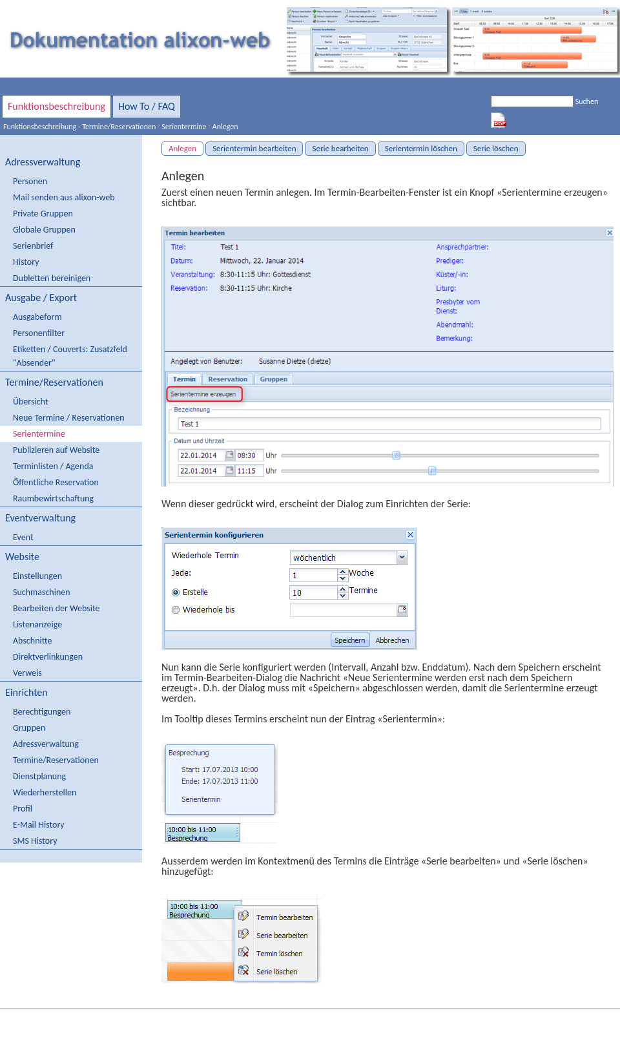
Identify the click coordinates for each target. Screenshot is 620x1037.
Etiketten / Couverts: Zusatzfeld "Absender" (70, 356)
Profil (22, 808)
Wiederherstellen (44, 792)
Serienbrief (33, 245)
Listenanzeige (37, 624)
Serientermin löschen (421, 148)
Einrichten (26, 692)
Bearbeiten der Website (56, 608)
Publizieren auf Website (56, 450)
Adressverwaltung (42, 162)
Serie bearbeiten (340, 148)
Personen (30, 181)
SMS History (35, 840)
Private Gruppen (43, 213)
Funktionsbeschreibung (56, 106)
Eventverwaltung (40, 518)
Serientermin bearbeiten (254, 148)
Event (23, 537)
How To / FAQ (146, 106)
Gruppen (29, 727)
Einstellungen (37, 576)
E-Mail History (39, 824)
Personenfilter (39, 333)
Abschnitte (32, 640)
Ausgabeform (37, 316)
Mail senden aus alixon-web (64, 197)
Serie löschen (496, 148)
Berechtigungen (41, 711)
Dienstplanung (39, 776)
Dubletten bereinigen (51, 278)
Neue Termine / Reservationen (69, 417)
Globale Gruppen (44, 229)
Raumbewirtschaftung (53, 498)
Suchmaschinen (41, 592)
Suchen (586, 101)
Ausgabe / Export (41, 297)
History (26, 262)
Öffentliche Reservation (56, 482)
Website (22, 556)
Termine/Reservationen (119, 126)
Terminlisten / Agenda (53, 466)
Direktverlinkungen (48, 656)
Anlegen (225, 126)
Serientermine (183, 126)
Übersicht (30, 401)
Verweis (27, 672)
